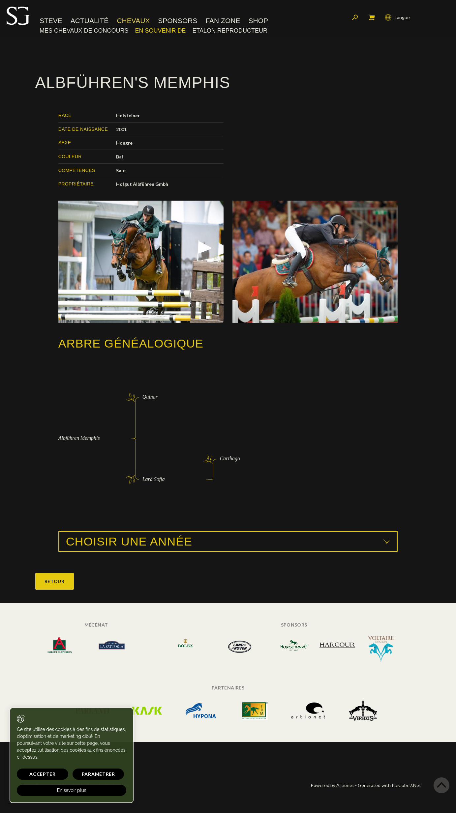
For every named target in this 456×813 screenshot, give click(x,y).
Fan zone (222, 21)
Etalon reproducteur (229, 31)
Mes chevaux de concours (84, 31)
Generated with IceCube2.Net (389, 785)
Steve (51, 21)
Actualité (90, 21)
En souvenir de (160, 31)
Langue (397, 18)
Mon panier (371, 18)
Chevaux (133, 21)
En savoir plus (63, 790)
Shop (258, 21)
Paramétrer (86, 774)
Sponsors (177, 21)
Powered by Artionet (332, 785)
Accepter (38, 774)
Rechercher (355, 18)
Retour (55, 581)
